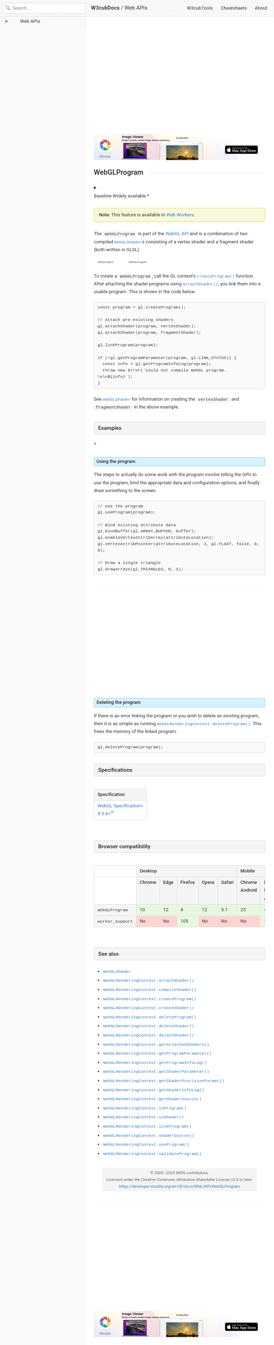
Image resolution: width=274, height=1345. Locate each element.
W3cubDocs (105, 8)
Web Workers (180, 214)
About (261, 8)
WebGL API (176, 233)
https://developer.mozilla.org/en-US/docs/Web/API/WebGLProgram (179, 1186)
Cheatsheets (234, 8)
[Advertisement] (179, 78)
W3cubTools (200, 8)
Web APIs (136, 8)
